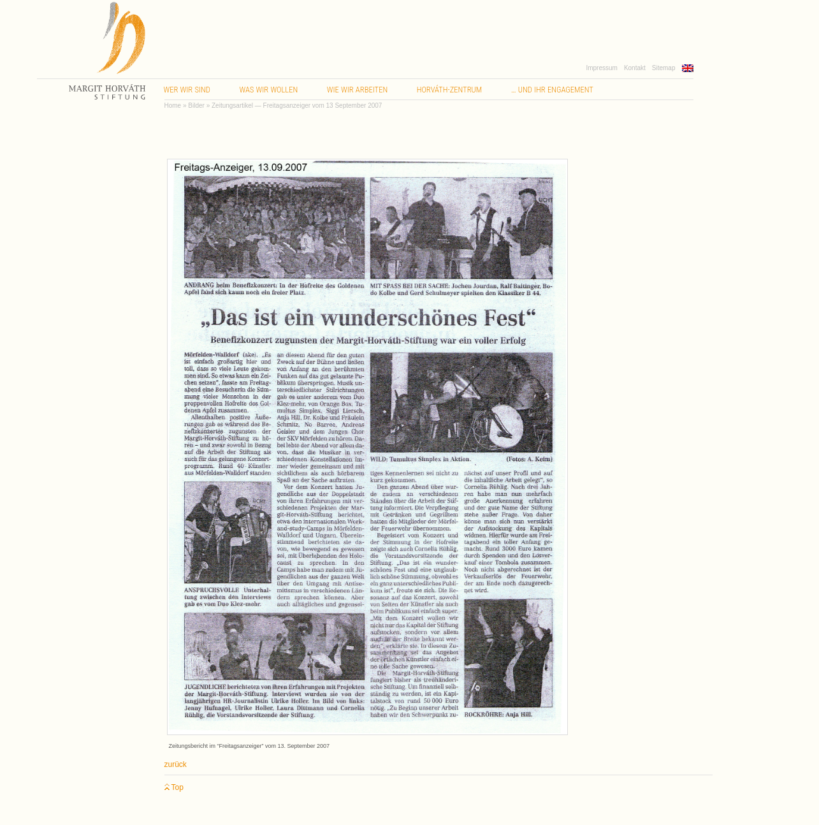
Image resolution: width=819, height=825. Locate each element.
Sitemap (664, 67)
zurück (175, 764)
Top (174, 787)
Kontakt (635, 67)
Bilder (196, 105)
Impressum (601, 67)
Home (173, 105)
